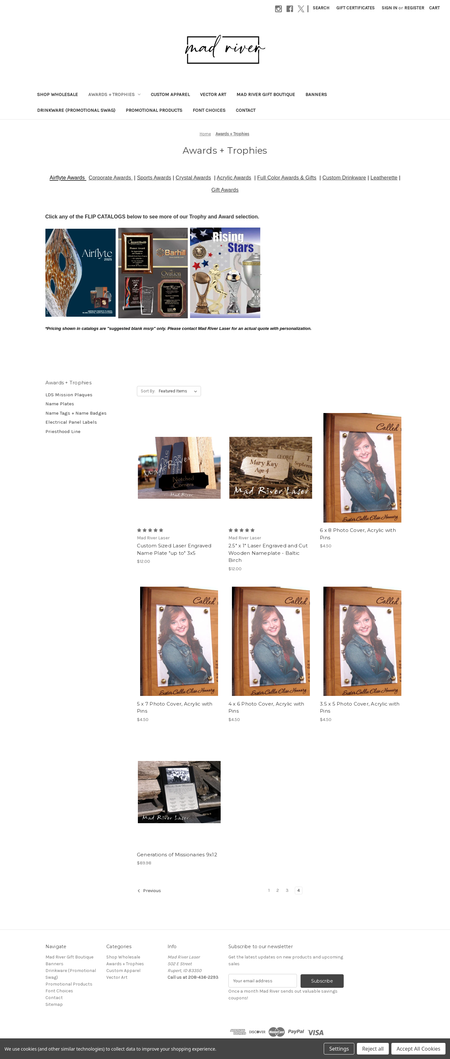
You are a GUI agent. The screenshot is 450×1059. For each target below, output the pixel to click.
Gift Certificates (355, 8)
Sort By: (148, 391)
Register (414, 8)
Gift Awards (224, 190)
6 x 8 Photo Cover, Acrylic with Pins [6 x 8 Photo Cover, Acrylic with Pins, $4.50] (358, 534)
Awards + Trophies (114, 94)
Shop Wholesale (57, 94)
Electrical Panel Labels (71, 422)
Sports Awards (154, 177)
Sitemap (54, 1004)
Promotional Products (154, 110)
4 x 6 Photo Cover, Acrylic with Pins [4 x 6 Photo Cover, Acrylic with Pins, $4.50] (266, 707)
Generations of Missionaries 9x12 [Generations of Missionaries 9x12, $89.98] (177, 855)
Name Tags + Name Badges (76, 413)
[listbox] (179, 391)
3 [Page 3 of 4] (287, 890)
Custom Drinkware (344, 177)
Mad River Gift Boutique (265, 94)
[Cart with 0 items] (434, 8)
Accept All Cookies (418, 1048)
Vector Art (213, 94)
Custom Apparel (170, 94)
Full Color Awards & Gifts (287, 177)
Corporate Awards (110, 177)
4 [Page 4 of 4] (298, 890)
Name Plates (59, 404)
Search (321, 8)
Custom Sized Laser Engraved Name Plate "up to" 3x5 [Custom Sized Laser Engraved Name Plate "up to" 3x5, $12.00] (174, 549)
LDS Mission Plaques (68, 395)
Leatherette (383, 177)
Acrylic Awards (234, 177)
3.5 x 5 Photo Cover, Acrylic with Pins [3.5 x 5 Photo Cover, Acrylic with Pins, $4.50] (359, 707)
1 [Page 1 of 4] (269, 890)
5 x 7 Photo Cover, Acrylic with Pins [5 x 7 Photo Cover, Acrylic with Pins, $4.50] (175, 707)
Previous (149, 891)
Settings (339, 1048)
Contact (245, 110)
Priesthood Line (63, 431)
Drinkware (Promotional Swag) (76, 110)
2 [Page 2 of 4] (277, 890)
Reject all (373, 1048)
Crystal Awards (193, 177)
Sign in (389, 8)
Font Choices (209, 110)
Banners (316, 94)
